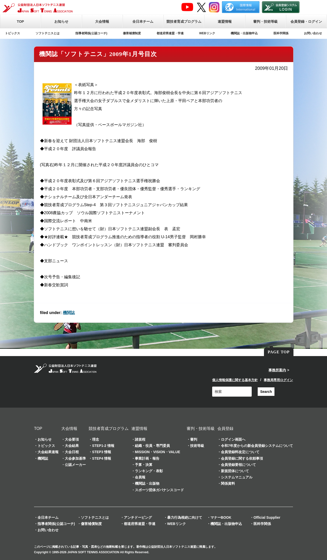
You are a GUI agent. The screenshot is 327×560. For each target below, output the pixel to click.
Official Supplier (266, 517)
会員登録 (225, 428)
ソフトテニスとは (48, 33)
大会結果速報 (48, 452)
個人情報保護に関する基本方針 (235, 380)
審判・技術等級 (265, 22)
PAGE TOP (279, 352)
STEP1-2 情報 (103, 446)
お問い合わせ (313, 33)
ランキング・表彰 (149, 471)
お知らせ (61, 22)
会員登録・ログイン (306, 22)
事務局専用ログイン (278, 380)
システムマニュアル (236, 477)
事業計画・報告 (147, 458)
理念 (95, 439)
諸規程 (140, 439)
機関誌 (69, 313)
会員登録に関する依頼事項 (242, 458)
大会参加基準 (75, 458)
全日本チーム (142, 22)
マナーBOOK (220, 517)
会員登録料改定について (240, 452)
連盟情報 (225, 22)
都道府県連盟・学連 (170, 33)
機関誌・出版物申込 (244, 33)
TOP (20, 22)
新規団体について (235, 471)
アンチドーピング (138, 517)
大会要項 (72, 439)
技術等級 (197, 446)
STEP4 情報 (101, 458)
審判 (193, 439)
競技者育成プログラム (183, 22)
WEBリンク (207, 33)
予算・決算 (143, 465)
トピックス (12, 33)
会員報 (140, 477)
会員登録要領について (238, 465)
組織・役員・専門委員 (152, 446)
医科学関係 (280, 33)
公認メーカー (75, 465)
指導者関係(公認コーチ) (91, 33)
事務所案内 (277, 370)
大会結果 (72, 446)
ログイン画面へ (233, 439)
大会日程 (72, 452)
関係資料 (228, 483)
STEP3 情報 (101, 452)
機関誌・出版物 (147, 483)
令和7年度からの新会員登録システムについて (257, 446)
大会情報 (102, 22)
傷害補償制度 (132, 33)
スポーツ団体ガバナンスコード (159, 490)
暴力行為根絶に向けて (184, 517)
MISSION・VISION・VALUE (157, 452)
